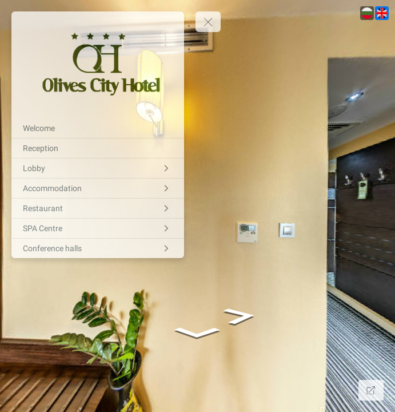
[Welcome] (97, 128)
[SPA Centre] (97, 228)
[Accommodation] (97, 188)
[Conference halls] (97, 248)
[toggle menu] (208, 21)
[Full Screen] (371, 390)
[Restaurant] (97, 208)
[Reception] (97, 148)
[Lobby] (97, 168)
